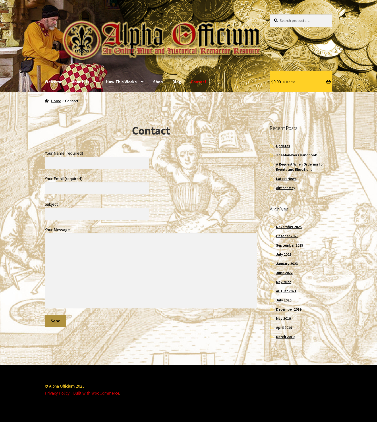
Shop (158, 81)
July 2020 (283, 300)
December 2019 (289, 309)
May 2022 (283, 282)
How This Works (121, 81)
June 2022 (284, 272)
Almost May (285, 187)
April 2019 (284, 327)
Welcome (53, 81)
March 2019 (285, 336)
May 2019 (283, 318)
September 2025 (289, 245)
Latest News (286, 178)
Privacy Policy (57, 393)
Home (56, 101)
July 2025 (283, 254)
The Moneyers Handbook (296, 155)
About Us (80, 81)
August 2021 (286, 291)
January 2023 (287, 263)
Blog (176, 81)
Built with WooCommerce (96, 393)
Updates (283, 146)
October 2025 (287, 236)
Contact (199, 81)
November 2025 (289, 226)
